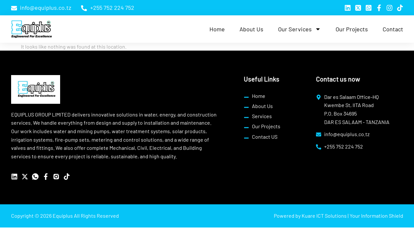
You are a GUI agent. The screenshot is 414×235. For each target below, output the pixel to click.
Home (217, 29)
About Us (251, 29)
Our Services (299, 29)
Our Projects (352, 29)
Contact (393, 29)
